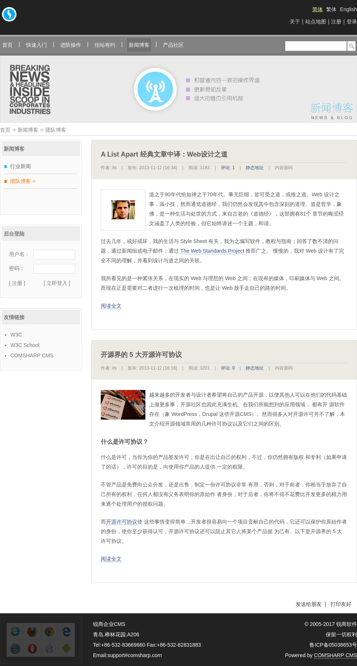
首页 (7, 45)
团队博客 (20, 181)
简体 (317, 9)
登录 (352, 21)
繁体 (331, 9)
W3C (16, 335)
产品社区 (173, 45)
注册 (336, 21)
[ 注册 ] (17, 283)
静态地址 (255, 167)
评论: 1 (228, 167)
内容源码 (284, 167)
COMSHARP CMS (32, 355)
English (348, 9)
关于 (295, 21)
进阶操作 (70, 45)
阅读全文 (111, 306)
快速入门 (36, 45)
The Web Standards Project (212, 251)
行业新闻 (20, 166)
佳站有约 (104, 45)
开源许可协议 (121, 522)
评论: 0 (228, 368)
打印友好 (341, 604)
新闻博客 (139, 45)
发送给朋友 (309, 604)
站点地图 (315, 21)
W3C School (24, 345)
